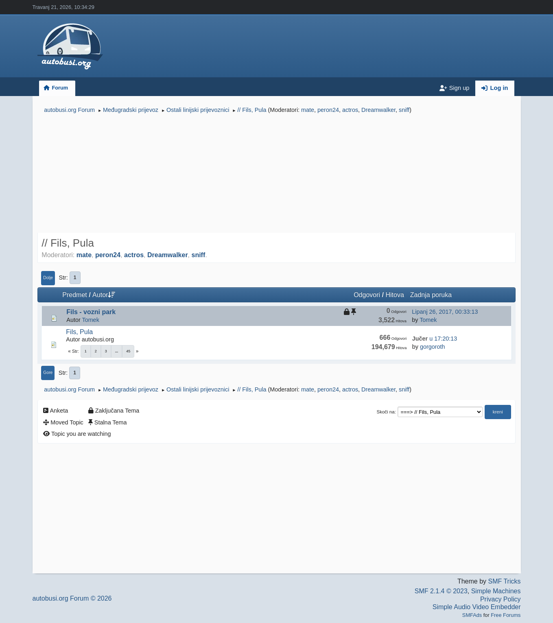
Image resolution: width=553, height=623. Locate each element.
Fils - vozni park (91, 311)
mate (307, 110)
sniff (404, 110)
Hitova (394, 294)
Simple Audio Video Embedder (477, 606)
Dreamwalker (378, 110)
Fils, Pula (79, 331)
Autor (103, 294)
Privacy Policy (500, 599)
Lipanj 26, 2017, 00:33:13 (445, 311)
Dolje (48, 277)
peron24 (328, 110)
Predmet (74, 294)
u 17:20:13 (434, 338)
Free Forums (505, 615)
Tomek (90, 320)
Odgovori (367, 294)
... (116, 351)
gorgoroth (432, 346)
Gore (47, 372)
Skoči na (385, 411)
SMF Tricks (504, 581)
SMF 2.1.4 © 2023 (441, 591)
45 (128, 351)
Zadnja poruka (431, 294)
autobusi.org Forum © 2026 (72, 598)
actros (350, 110)
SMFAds (472, 615)
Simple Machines (496, 591)
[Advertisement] (276, 174)
